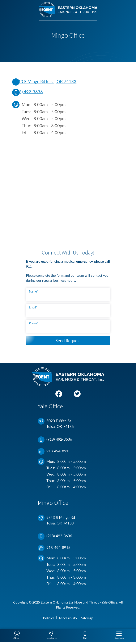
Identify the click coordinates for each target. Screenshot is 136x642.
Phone (33, 323)
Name (33, 291)
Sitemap (87, 618)
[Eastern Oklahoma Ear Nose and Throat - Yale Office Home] (68, 11)
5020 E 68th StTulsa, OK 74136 (56, 423)
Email (33, 307)
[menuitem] (17, 635)
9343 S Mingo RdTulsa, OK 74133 (44, 81)
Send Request (68, 340)
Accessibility (68, 618)
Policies (48, 618)
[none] (17, 635)
